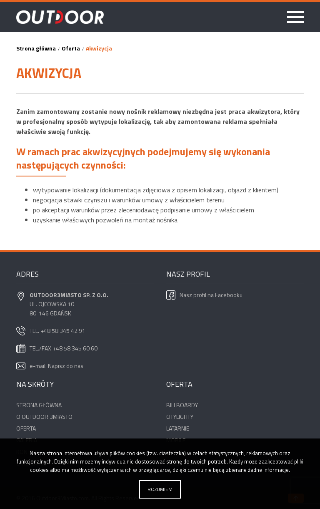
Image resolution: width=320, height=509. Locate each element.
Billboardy (182, 405)
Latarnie (177, 428)
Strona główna (39, 405)
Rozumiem (160, 489)
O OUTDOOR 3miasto (44, 416)
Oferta (26, 428)
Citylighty (179, 416)
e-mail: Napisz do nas (56, 365)
